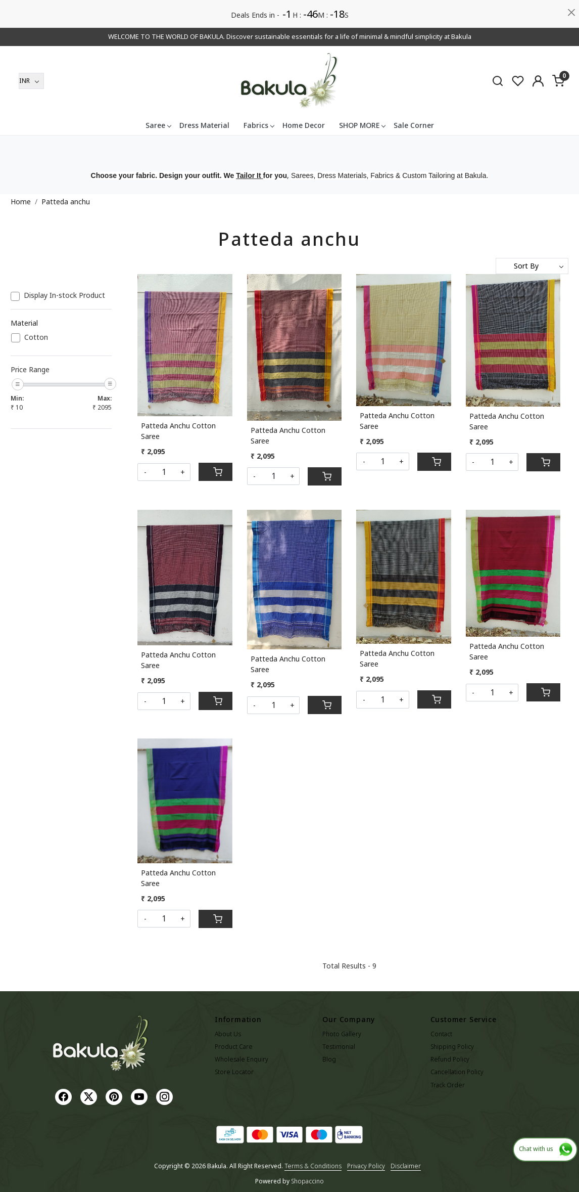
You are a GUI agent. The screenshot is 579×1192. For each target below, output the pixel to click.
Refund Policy (449, 1059)
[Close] (571, 12)
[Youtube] (140, 1096)
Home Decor (303, 125)
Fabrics (259, 125)
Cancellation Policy (457, 1072)
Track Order (447, 1085)
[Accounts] (538, 81)
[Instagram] (165, 1096)
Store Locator (234, 1072)
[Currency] (31, 81)
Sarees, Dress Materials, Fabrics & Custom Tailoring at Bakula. (389, 175)
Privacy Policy (366, 1166)
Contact (441, 1034)
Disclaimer (406, 1166)
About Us (228, 1034)
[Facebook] (64, 1096)
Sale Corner (414, 125)
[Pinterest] (115, 1096)
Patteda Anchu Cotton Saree (178, 431)
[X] (90, 1096)
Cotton (36, 337)
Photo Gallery (341, 1034)
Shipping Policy (452, 1046)
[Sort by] (532, 266)
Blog (329, 1059)
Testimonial (338, 1046)
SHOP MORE (362, 125)
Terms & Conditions (313, 1166)
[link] (498, 80)
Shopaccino (307, 1181)
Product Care (234, 1046)
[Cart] (215, 472)
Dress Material (204, 125)
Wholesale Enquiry (241, 1059)
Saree (158, 125)
